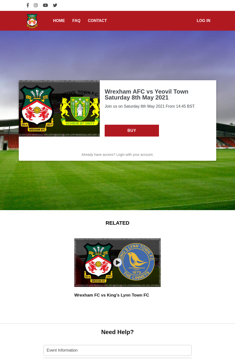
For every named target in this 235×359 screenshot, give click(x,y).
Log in (203, 21)
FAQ (76, 21)
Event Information (62, 350)
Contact (97, 21)
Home (59, 21)
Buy (131, 130)
